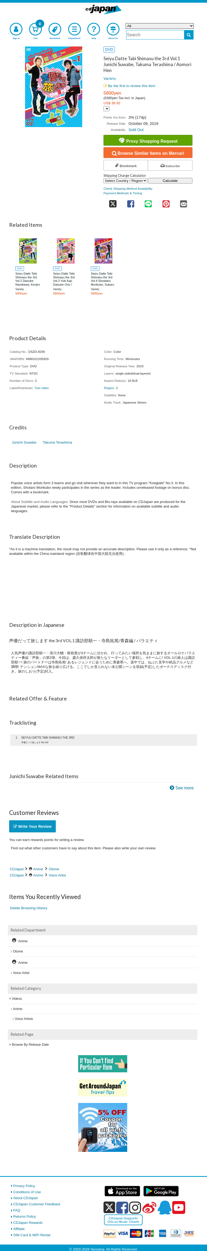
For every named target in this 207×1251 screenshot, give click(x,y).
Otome (54, 869)
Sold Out (136, 130)
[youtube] (178, 1207)
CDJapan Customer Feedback (36, 1204)
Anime (38, 869)
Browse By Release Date (30, 1045)
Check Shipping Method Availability (128, 188)
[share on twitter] (113, 202)
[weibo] (149, 1207)
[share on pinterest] (166, 202)
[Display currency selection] (106, 108)
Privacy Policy (24, 1186)
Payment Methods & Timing (123, 193)
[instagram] (135, 1207)
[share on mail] (183, 202)
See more (184, 788)
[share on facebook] (130, 202)
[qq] (164, 1207)
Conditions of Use (27, 1192)
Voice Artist (57, 875)
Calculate (170, 181)
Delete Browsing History (28, 908)
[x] (109, 1207)
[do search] (189, 34)
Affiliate (19, 1229)
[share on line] (148, 202)
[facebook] (122, 1207)
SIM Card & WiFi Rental (31, 1235)
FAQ (16, 1210)
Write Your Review (32, 826)
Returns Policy (24, 1216)
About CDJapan (25, 1198)
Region (109, 388)
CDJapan (17, 869)
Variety (110, 78)
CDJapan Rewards (28, 1223)
